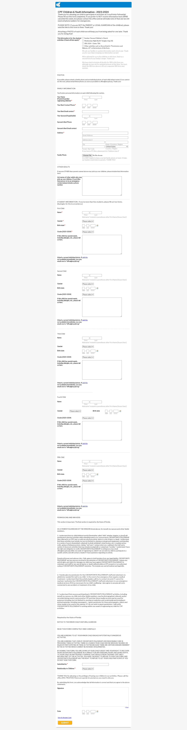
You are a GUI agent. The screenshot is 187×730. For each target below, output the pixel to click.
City (83, 144)
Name (59, 212)
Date (59, 711)
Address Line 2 (87, 140)
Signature (60, 688)
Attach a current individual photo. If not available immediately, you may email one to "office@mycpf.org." (69, 259)
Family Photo (61, 155)
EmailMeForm (93, 4)
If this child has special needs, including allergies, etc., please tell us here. (68, 238)
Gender (60, 221)
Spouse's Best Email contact (66, 128)
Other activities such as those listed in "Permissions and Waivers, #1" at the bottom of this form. (102, 47)
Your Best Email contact (66, 111)
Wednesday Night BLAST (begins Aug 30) (98, 41)
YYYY (92, 228)
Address (60, 133)
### (83, 108)
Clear (127, 707)
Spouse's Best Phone (64, 122)
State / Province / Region (114, 144)
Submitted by (62, 664)
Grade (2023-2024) (64, 232)
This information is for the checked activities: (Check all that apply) (69, 39)
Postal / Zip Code (88, 149)
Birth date (61, 225)
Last (95, 100)
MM (83, 228)
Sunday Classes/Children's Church (96, 38)
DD (88, 228)
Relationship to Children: (66, 668)
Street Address (87, 135)
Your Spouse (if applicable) (66, 116)
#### (94, 108)
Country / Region (111, 149)
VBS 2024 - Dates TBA (92, 43)
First (85, 100)
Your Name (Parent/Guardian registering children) (64, 99)
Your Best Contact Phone (66, 105)
